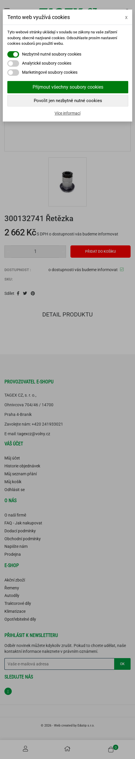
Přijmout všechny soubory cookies (68, 87)
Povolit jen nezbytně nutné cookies (68, 100)
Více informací (67, 113)
